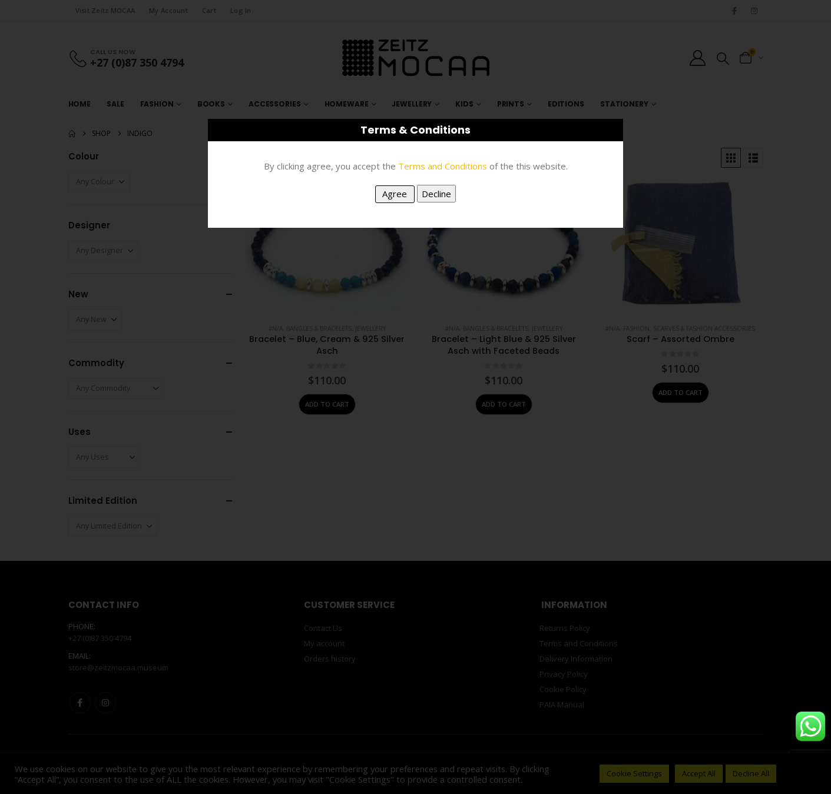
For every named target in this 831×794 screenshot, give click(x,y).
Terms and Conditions (442, 166)
